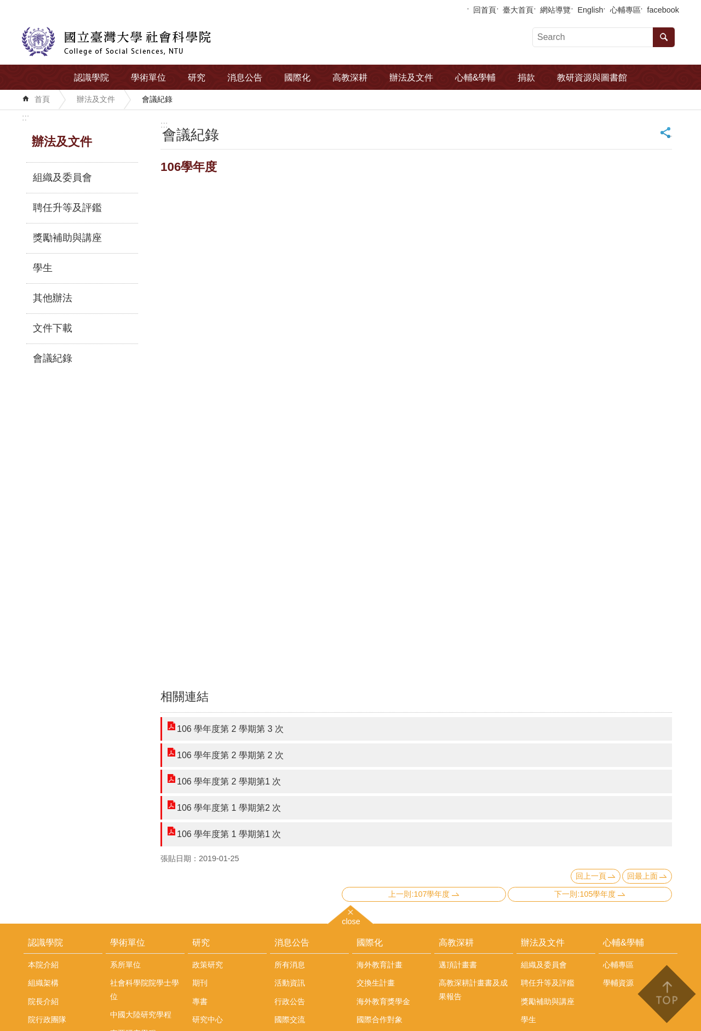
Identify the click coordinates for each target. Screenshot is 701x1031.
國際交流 (289, 1019)
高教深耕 (349, 77)
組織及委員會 (62, 177)
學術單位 (148, 77)
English (590, 9)
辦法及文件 (411, 77)
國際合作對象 (380, 1019)
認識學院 (91, 77)
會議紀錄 (157, 99)
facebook (663, 9)
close (351, 920)
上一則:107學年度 (419, 894)
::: (25, 117)
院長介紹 (43, 1001)
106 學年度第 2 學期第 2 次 (230, 755)
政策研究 (207, 964)
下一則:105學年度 (585, 894)
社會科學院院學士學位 (144, 989)
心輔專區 (625, 9)
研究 (196, 77)
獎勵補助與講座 (67, 237)
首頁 (42, 99)
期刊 (200, 982)
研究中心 (207, 1019)
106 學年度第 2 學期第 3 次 (230, 729)
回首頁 (484, 9)
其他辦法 (52, 298)
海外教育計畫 (380, 964)
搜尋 (664, 37)
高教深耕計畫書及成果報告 (473, 989)
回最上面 (642, 876)
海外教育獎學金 (383, 1001)
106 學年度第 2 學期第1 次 (229, 781)
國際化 (297, 77)
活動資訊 (289, 982)
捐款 (526, 77)
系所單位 (125, 964)
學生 (43, 267)
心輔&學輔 (475, 77)
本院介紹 (43, 964)
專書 (200, 1001)
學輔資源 (618, 982)
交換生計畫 (376, 982)
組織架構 (43, 982)
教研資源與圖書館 (592, 77)
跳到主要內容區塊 (5, 5)
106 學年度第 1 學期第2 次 (229, 807)
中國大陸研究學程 (140, 1014)
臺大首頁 (518, 9)
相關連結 (184, 696)
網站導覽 (555, 9)
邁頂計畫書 (458, 964)
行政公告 (289, 1001)
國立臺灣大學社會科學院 (116, 41)
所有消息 (289, 964)
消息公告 (244, 77)
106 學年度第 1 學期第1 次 (229, 834)
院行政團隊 (47, 1019)
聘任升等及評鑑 (67, 207)
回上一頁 (591, 876)
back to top (666, 994)
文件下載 (52, 328)
